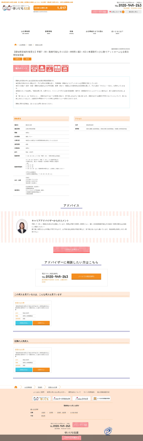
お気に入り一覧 (116, 12)
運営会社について (74, 392)
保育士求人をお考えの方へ (56, 392)
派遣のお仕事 (38, 45)
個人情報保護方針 (103, 392)
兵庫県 (51, 412)
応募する (41, 323)
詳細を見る (24, 323)
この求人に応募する (71, 249)
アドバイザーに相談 (99, 12)
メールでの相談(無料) (86, 276)
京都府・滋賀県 (61, 412)
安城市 (30, 45)
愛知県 (43, 416)
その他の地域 (74, 412)
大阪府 (43, 412)
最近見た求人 (133, 12)
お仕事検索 (22, 45)
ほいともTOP (34, 409)
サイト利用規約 (89, 392)
